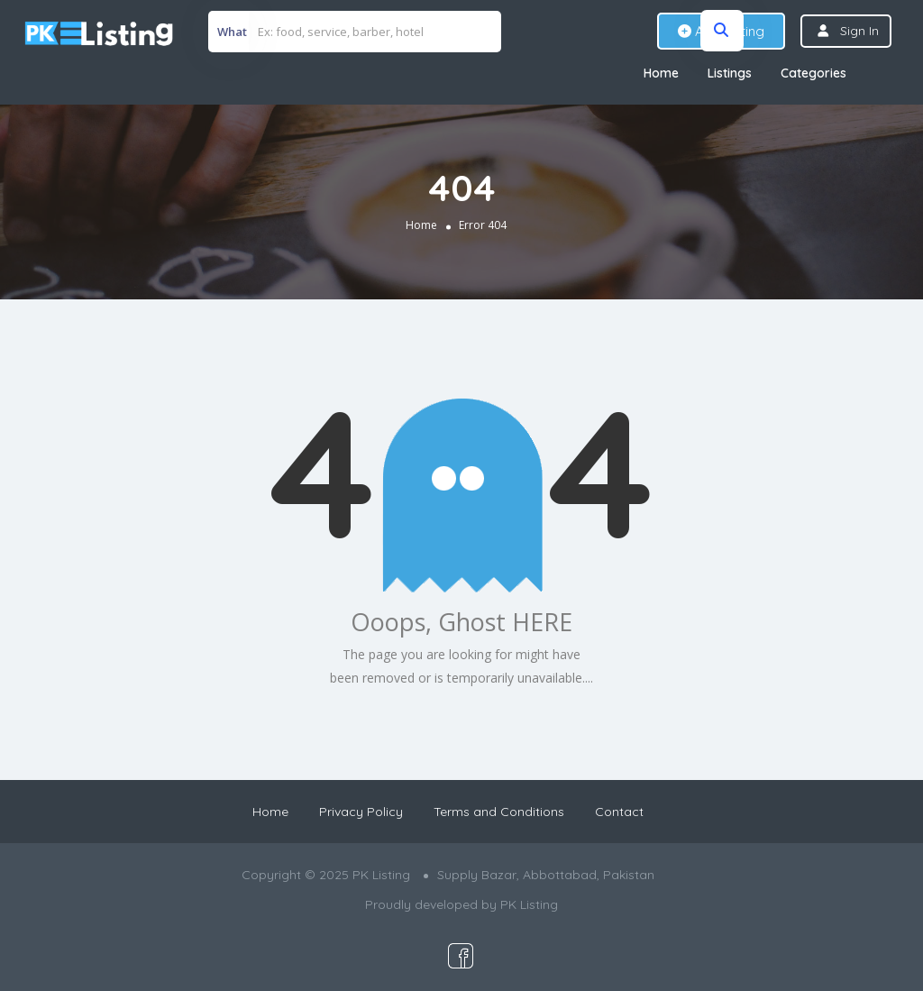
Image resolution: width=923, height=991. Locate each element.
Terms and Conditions (499, 811)
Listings (730, 73)
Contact (619, 811)
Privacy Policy (361, 811)
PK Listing (529, 904)
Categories (813, 73)
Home (661, 73)
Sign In (859, 31)
